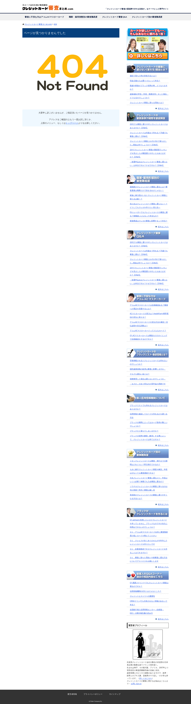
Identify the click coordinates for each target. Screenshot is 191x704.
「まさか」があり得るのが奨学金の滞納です (148, 383)
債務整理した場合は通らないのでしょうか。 (148, 379)
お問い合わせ (136, 683)
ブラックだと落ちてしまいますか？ (144, 430)
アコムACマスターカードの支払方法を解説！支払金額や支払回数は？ (149, 324)
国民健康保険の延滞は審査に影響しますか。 (148, 369)
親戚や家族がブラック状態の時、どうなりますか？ (148, 87)
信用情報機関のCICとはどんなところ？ (145, 591)
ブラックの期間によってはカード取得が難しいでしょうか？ (148, 424)
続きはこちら (163, 108)
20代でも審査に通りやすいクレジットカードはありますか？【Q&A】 (149, 126)
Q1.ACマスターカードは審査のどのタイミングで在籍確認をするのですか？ (148, 337)
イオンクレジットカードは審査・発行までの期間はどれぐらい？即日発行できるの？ (148, 462)
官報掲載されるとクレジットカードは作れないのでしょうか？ (148, 362)
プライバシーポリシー (92, 694)
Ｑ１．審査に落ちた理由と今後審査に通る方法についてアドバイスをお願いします (148, 559)
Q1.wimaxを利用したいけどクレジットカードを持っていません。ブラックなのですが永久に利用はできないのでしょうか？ (148, 523)
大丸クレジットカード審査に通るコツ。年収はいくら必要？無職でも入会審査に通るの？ (148, 479)
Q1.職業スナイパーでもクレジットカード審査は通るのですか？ (149, 584)
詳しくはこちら (145, 678)
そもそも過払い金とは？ (140, 374)
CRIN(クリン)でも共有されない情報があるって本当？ (148, 603)
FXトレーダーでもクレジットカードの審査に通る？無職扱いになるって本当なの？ (149, 214)
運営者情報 (70, 694)
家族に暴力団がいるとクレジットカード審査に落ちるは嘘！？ (148, 197)
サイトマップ (116, 694)
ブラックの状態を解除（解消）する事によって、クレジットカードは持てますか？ (148, 437)
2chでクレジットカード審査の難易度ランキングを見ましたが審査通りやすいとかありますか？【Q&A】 (148, 153)
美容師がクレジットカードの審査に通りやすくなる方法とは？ (148, 496)
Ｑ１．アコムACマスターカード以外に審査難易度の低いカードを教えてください (149, 534)
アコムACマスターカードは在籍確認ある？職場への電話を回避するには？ (149, 307)
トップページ (72, 123)
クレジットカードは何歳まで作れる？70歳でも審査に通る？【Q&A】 (149, 134)
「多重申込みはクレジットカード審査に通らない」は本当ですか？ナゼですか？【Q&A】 (148, 163)
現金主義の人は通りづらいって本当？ (145, 80)
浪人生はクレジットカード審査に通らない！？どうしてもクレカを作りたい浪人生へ (148, 205)
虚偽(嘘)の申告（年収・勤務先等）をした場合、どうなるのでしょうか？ (149, 96)
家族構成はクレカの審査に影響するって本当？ (148, 220)
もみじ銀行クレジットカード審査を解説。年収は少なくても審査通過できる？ (148, 471)
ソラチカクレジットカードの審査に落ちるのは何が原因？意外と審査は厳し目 (148, 488)
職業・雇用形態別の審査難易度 (83, 16)
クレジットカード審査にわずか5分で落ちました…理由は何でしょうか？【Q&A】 (148, 143)
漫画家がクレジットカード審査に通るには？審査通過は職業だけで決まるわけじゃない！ (148, 188)
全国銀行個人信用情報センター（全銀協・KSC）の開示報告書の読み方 (147, 611)
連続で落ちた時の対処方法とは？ (143, 75)
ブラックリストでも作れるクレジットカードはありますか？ (148, 407)
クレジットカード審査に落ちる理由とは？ (147, 102)
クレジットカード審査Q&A (114, 16)
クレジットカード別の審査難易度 (147, 16)
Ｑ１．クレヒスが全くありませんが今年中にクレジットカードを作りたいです (148, 542)
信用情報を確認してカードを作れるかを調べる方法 (148, 415)
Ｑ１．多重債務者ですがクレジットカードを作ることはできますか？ (148, 551)
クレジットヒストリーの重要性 (142, 596)
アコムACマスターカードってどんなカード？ (148, 330)
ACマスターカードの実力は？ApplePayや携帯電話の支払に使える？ (149, 315)
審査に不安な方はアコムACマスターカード (44, 16)
